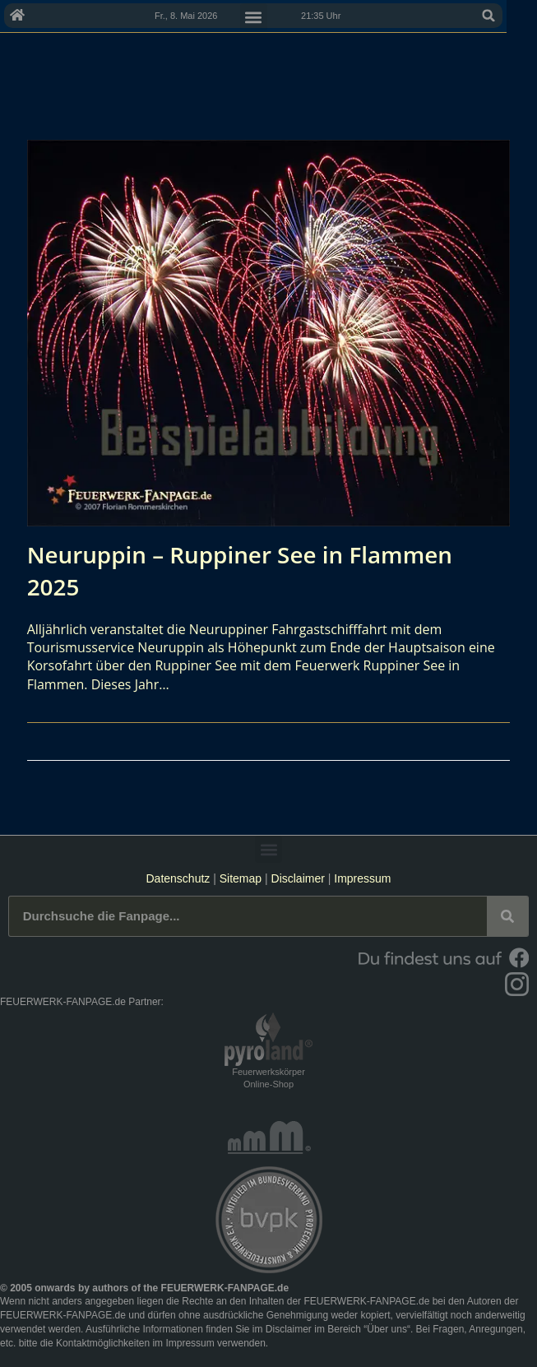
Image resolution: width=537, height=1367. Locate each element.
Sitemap (242, 878)
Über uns (387, 1329)
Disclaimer (298, 878)
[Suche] (507, 916)
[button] (518, 15)
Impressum (362, 878)
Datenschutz (178, 878)
